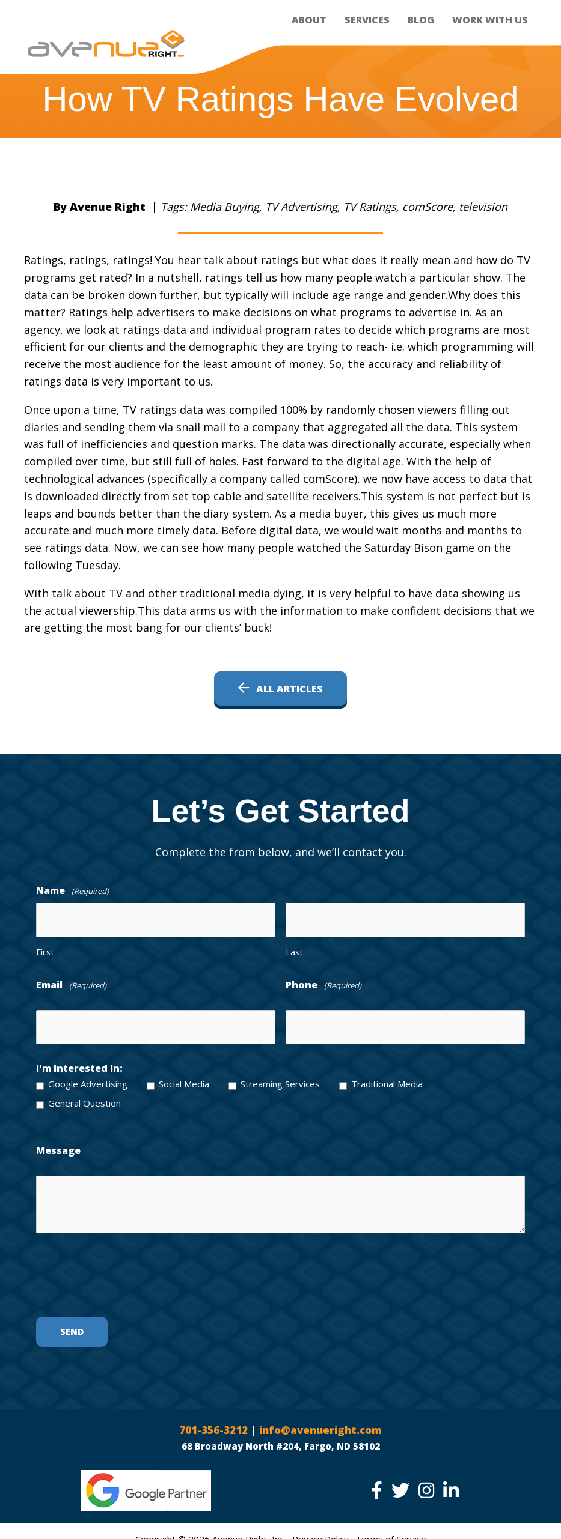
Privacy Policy (320, 1532)
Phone (323, 982)
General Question (84, 1095)
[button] (280, 688)
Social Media (184, 1076)
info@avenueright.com (324, 1423)
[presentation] (127, 1273)
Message (58, 1143)
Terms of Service (390, 1532)
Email (71, 982)
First (45, 948)
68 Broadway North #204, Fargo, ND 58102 (281, 1439)
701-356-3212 (210, 1423)
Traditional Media (387, 1076)
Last (294, 948)
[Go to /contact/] (280, 811)
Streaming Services (280, 1076)
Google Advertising (87, 1076)
